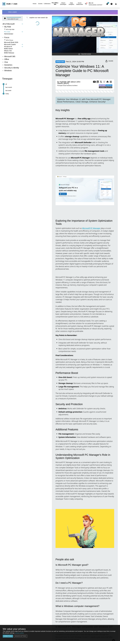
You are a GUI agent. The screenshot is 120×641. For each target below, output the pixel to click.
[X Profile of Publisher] (101, 82)
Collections (47, 3)
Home (34, 3)
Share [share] (109, 61)
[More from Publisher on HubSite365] (111, 82)
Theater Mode (85, 54)
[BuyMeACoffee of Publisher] (104, 82)
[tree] (12, 47)
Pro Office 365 (55, 3)
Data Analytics (71, 3)
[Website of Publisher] (107, 82)
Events (40, 3)
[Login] (116, 3)
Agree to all (8, 636)
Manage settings (20, 636)
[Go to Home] (9, 4)
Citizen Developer (63, 3)
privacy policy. (19, 633)
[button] (96, 5)
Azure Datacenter (80, 3)
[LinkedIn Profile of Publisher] (97, 82)
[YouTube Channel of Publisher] (94, 82)
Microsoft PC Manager (91, 228)
